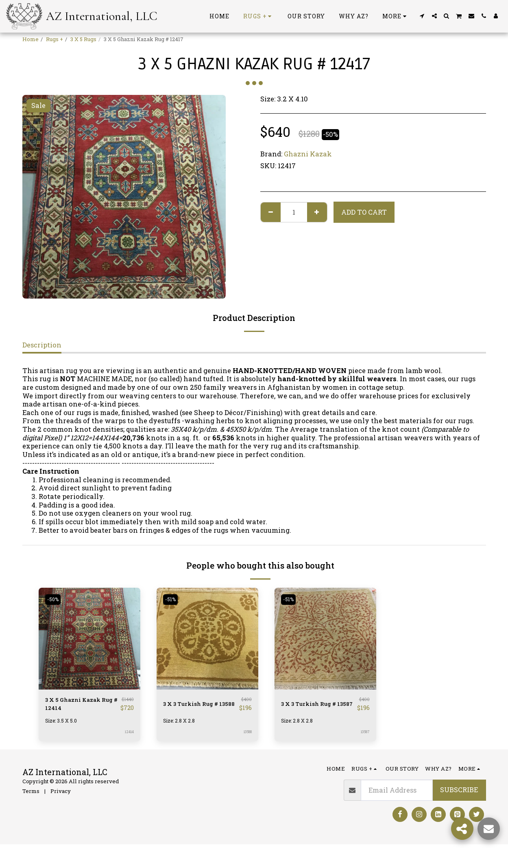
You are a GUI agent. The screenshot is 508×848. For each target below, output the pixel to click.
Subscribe (459, 793)
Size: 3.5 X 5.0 (62, 724)
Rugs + (54, 39)
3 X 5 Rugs (83, 39)
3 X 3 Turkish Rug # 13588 (196, 705)
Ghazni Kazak (308, 153)
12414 (129, 735)
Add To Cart (364, 212)
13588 (246, 735)
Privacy (60, 794)
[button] (422, 16)
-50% (54, 599)
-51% (171, 599)
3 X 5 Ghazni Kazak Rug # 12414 (78, 705)
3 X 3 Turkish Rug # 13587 (314, 705)
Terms (30, 794)
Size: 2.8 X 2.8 (180, 724)
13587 (364, 735)
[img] (89, 639)
